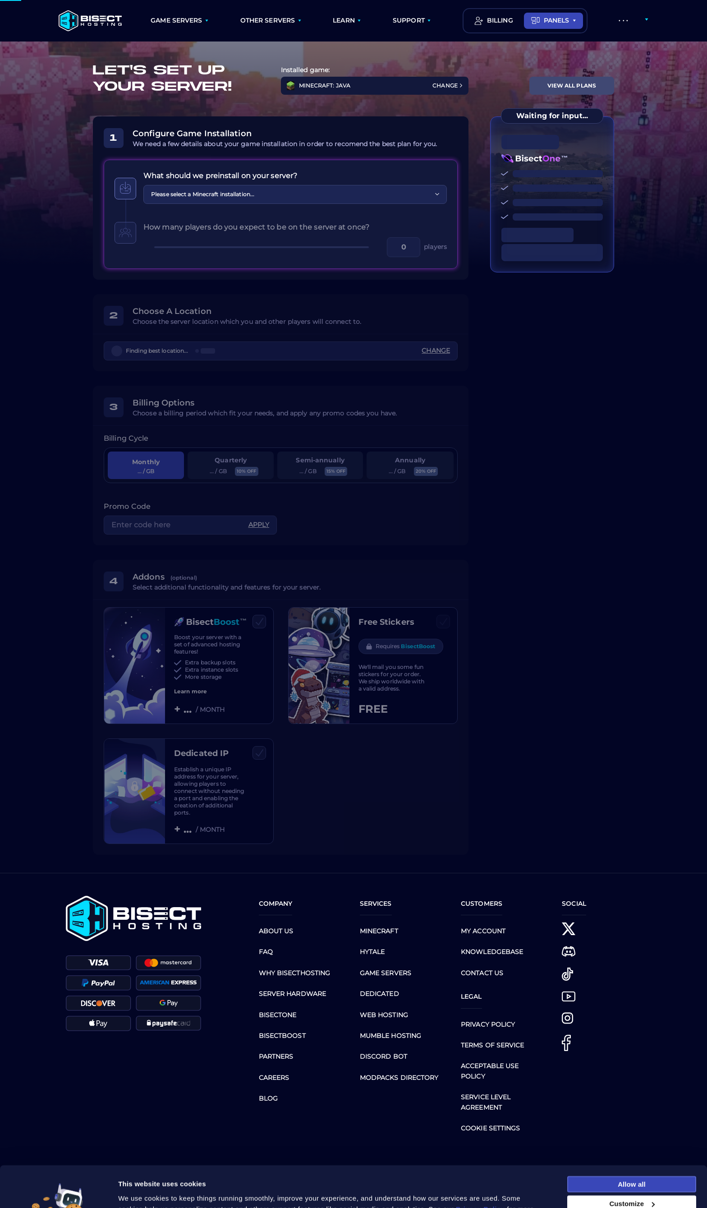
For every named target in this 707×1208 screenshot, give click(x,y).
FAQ (266, 952)
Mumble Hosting (390, 1036)
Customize (632, 1169)
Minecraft (379, 931)
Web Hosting (384, 1015)
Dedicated (379, 994)
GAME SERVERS (176, 20)
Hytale (372, 952)
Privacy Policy (488, 1024)
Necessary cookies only (631, 1189)
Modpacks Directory (399, 1078)
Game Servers (385, 973)
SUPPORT (409, 20)
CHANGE (447, 85)
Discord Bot (383, 1056)
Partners (276, 1056)
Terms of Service (492, 1045)
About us (276, 931)
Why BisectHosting (295, 973)
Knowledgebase (492, 952)
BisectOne (278, 1015)
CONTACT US (482, 973)
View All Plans (571, 85)
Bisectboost (282, 1036)
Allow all (632, 1149)
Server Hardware (292, 994)
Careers (274, 1078)
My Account (483, 931)
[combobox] (295, 194)
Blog (268, 1098)
